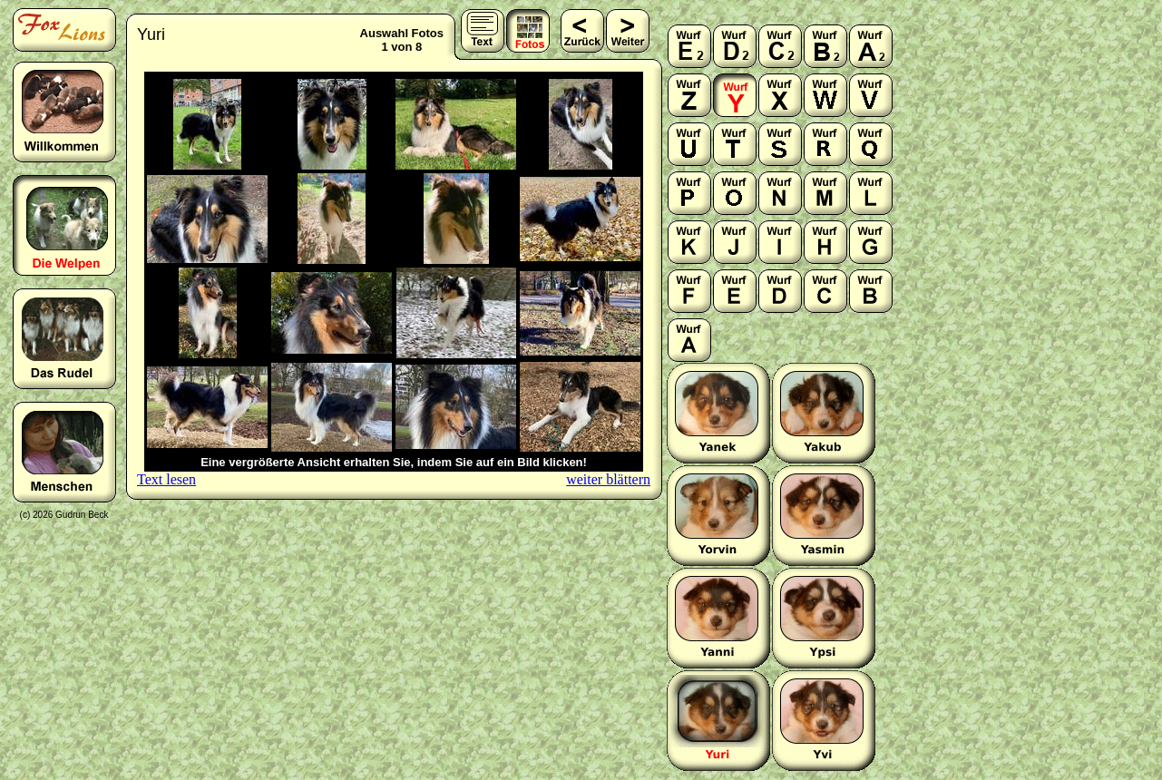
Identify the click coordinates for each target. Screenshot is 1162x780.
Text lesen (166, 479)
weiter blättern (608, 479)
